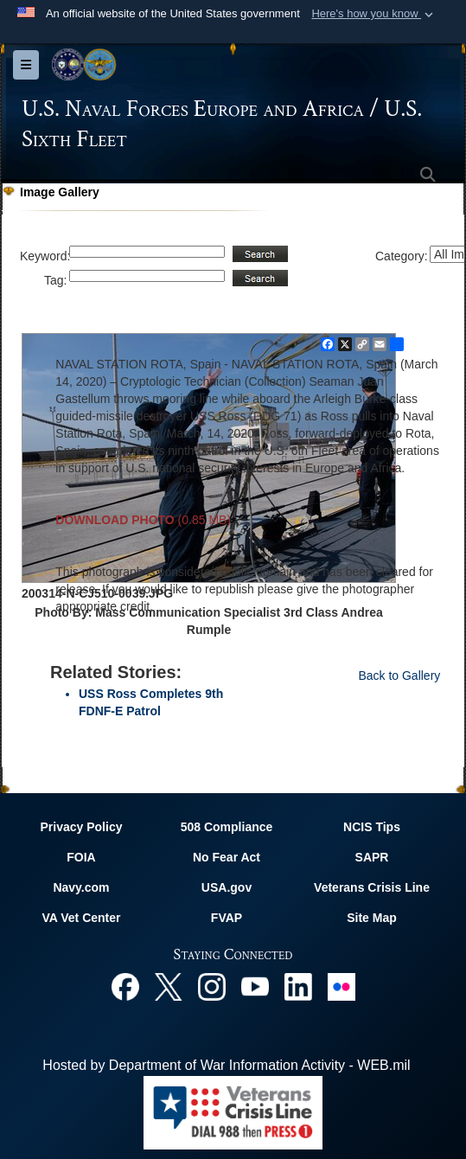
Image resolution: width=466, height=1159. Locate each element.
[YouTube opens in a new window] (255, 985)
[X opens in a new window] (168, 985)
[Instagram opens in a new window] (212, 985)
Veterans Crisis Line (372, 887)
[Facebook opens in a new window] (125, 985)
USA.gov (226, 887)
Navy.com (81, 887)
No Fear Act (226, 857)
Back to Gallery (399, 675)
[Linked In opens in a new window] (298, 985)
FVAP (226, 918)
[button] (374, 13)
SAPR (372, 857)
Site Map (372, 918)
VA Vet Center (80, 918)
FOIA (81, 857)
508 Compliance (227, 827)
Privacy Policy (82, 827)
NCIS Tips (371, 827)
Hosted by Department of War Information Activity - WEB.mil (226, 1065)
